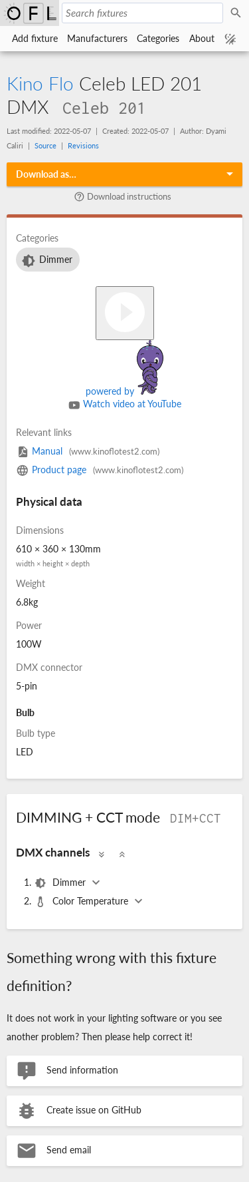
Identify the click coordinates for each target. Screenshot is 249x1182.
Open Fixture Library (29, 13)
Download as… (46, 174)
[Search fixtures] (142, 13)
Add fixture (35, 38)
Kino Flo (40, 83)
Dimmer (46, 261)
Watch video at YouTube (125, 405)
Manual (87, 451)
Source (45, 145)
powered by (124, 391)
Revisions (83, 145)
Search (237, 13)
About (201, 38)
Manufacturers (97, 38)
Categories (158, 38)
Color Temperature (82, 901)
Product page (99, 469)
